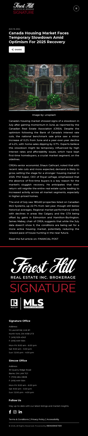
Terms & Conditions (19, 419)
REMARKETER (54, 426)
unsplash (50, 115)
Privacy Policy (38, 419)
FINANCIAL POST (48, 239)
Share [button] (17, 49)
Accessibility (53, 419)
